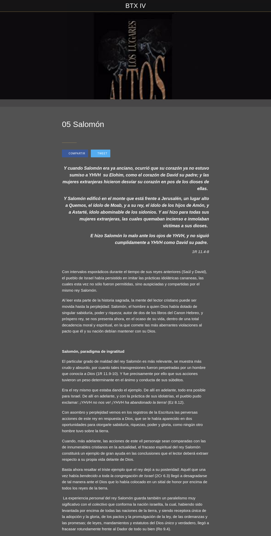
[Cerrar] (7, 6)
